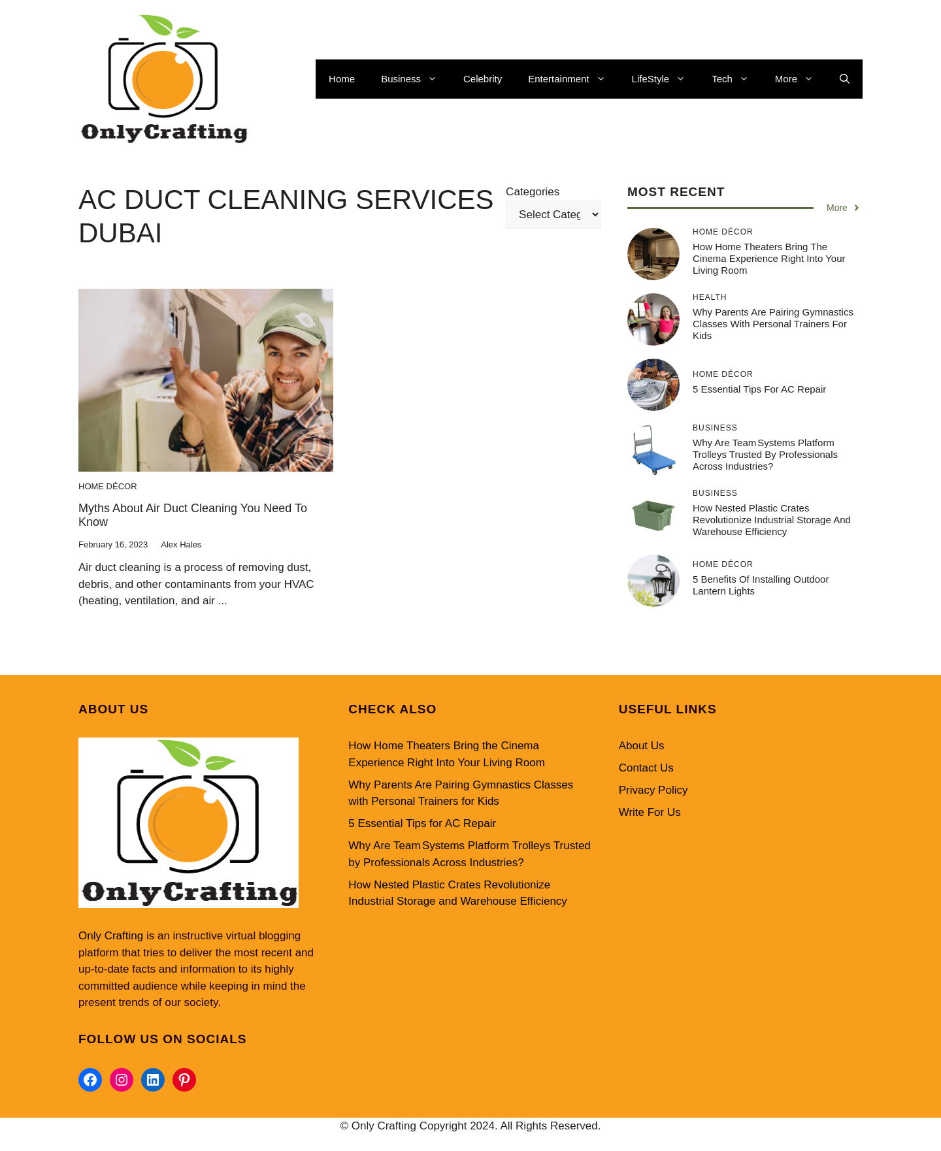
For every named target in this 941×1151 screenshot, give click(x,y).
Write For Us (650, 812)
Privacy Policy (653, 790)
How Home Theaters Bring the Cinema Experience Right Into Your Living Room (769, 258)
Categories (532, 192)
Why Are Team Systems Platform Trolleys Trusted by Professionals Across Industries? (765, 454)
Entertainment (573, 79)
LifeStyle (665, 79)
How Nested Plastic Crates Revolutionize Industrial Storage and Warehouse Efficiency (772, 519)
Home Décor (107, 486)
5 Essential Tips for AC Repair (759, 389)
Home (342, 78)
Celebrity (482, 78)
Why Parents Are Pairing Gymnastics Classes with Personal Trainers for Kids (773, 323)
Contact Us (646, 768)
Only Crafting (110, 936)
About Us (642, 745)
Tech (737, 79)
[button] (845, 79)
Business (415, 79)
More (801, 79)
